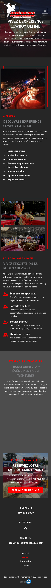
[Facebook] (25, 528)
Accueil (25, 553)
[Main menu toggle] (45, 10)
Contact (25, 565)
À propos (26, 557)
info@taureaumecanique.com (25, 543)
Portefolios (25, 561)
